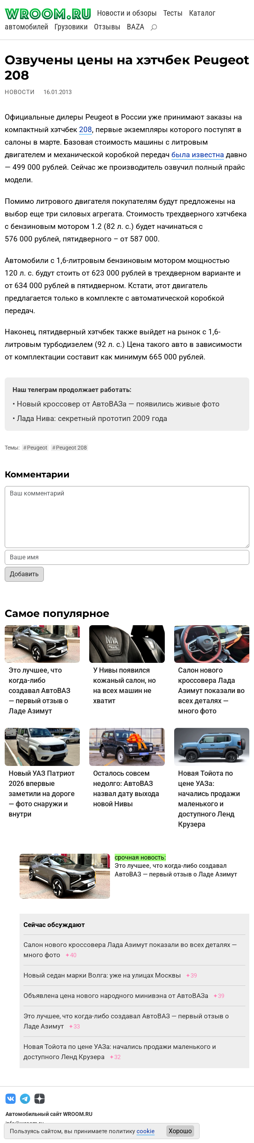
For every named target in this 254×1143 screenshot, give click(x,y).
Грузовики (71, 26)
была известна (197, 154)
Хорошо (180, 1131)
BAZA (135, 26)
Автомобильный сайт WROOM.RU (48, 1114)
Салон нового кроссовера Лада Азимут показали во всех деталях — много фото (211, 690)
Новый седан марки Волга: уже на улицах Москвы (102, 975)
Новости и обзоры (127, 13)
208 (85, 129)
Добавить (24, 574)
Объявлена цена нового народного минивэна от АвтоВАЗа (115, 996)
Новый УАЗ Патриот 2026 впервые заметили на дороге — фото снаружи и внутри (42, 793)
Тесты (173, 13)
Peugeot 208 (69, 447)
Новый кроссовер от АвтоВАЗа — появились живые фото (118, 403)
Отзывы (107, 26)
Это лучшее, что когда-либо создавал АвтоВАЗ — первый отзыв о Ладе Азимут (39, 690)
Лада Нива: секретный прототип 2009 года (92, 418)
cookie (146, 1131)
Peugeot (35, 447)
